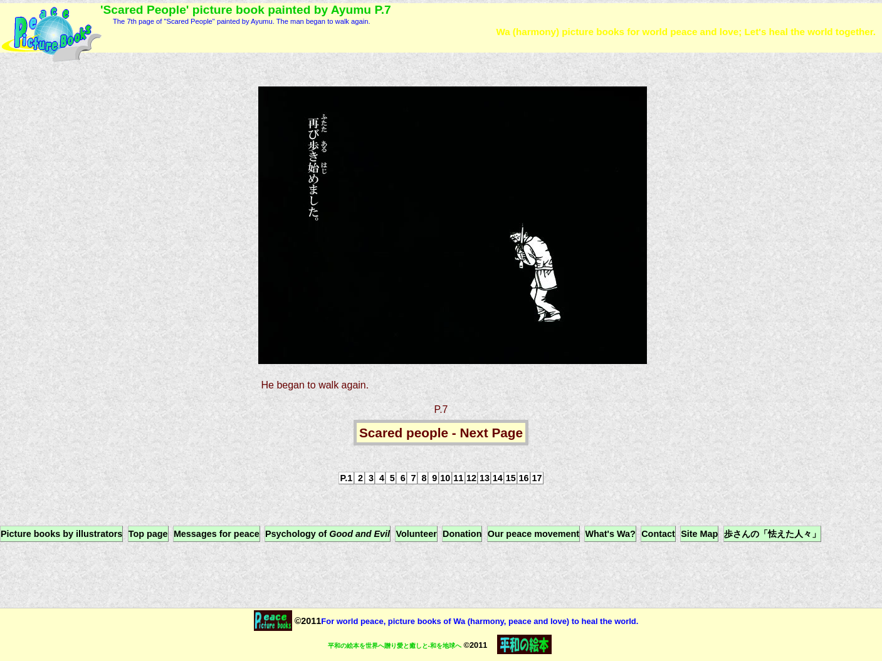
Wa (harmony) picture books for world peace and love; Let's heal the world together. (686, 31)
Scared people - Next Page (441, 432)
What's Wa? (610, 534)
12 (471, 478)
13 (485, 478)
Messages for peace (217, 534)
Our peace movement (533, 534)
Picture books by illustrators (61, 534)
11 (458, 478)
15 (511, 478)
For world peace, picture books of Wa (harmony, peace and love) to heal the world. (479, 621)
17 (537, 478)
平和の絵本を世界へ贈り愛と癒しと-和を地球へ (394, 645)
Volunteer (416, 534)
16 (524, 478)
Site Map (699, 534)
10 (445, 478)
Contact (658, 534)
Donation (462, 534)
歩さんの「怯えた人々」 (772, 534)
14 (498, 478)
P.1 (346, 478)
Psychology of (327, 534)
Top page (148, 534)
